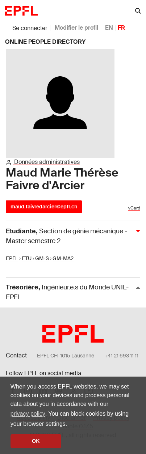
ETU (27, 258)
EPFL (12, 258)
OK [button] (36, 441)
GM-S (42, 258)
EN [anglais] (109, 27)
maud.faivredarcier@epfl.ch (44, 206)
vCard (134, 208)
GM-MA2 (63, 258)
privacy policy (28, 414)
